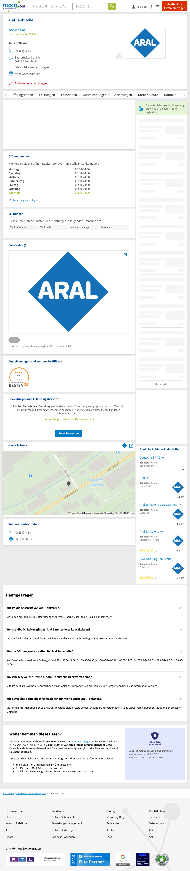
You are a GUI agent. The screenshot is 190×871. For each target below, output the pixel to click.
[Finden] (112, 6)
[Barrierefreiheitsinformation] (153, 6)
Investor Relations (16, 823)
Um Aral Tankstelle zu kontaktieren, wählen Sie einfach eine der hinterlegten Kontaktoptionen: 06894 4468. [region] (67, 638)
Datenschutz (156, 823)
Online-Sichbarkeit (62, 817)
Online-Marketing (62, 830)
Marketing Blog (115, 817)
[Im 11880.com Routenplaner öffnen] (124, 444)
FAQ (109, 837)
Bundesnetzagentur (82, 741)
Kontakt (170, 95)
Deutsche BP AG (150, 457)
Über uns (10, 817)
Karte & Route (148, 95)
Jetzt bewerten (69, 433)
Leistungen (47, 95)
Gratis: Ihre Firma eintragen (174, 6)
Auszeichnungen (95, 95)
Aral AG (144, 478)
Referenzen (113, 823)
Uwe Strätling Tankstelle (155, 559)
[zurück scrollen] (6, 94)
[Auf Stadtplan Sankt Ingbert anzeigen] (131, 445)
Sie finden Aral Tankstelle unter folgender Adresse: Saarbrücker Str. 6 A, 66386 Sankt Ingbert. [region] (59, 616)
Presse (9, 837)
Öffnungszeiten (22, 95)
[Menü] (159, 6)
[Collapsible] (181, 608)
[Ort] (90, 6)
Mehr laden (162, 384)
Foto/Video (69, 95)
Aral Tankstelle (149, 531)
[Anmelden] (141, 6)
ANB (151, 837)
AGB (151, 830)
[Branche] (52, 6)
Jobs (8, 830)
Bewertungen (122, 95)
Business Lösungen (63, 837)
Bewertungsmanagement (66, 823)
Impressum (155, 817)
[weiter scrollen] (184, 94)
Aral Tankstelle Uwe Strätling (158, 505)
